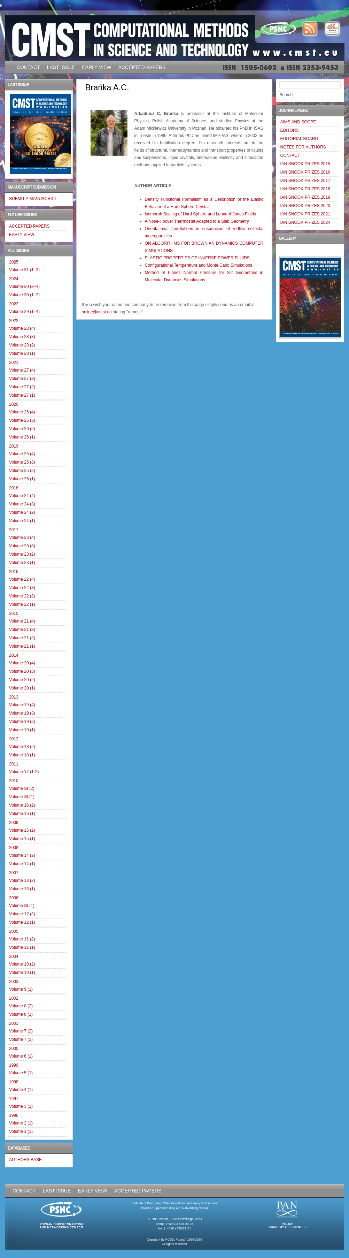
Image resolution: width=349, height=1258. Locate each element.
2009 (13, 822)
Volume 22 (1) (22, 604)
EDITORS (289, 130)
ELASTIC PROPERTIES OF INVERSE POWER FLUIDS (197, 258)
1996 (13, 1115)
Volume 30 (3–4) (24, 286)
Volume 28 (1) (22, 353)
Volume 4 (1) (21, 1089)
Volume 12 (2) (22, 914)
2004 (13, 956)
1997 (13, 1098)
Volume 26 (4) (22, 412)
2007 (13, 872)
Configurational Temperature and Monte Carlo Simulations (199, 265)
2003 (13, 981)
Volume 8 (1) (21, 1014)
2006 (13, 897)
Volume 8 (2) (21, 1006)
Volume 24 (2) (22, 512)
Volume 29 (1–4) (24, 311)
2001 (13, 1023)
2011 (13, 764)
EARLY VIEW (96, 67)
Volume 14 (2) (22, 855)
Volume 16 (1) (22, 813)
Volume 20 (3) (22, 671)
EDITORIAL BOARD (299, 138)
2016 (13, 571)
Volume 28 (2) (22, 345)
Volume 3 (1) (21, 1106)
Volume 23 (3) (22, 545)
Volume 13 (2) (22, 880)
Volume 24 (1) (22, 520)
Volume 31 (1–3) (24, 269)
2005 (13, 931)
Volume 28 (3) (22, 336)
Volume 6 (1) (21, 1056)
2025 (13, 262)
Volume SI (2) (21, 788)
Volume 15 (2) (22, 830)
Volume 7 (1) (21, 1039)
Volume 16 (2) (22, 805)
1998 (13, 1082)
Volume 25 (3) (22, 462)
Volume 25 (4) (22, 453)
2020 (13, 404)
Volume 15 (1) (22, 838)
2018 (13, 488)
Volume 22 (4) (22, 579)
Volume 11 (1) (22, 947)
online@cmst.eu (97, 312)
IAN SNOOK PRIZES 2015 (305, 163)
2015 (13, 613)
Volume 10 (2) (22, 964)
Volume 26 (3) (22, 420)
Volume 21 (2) (22, 637)
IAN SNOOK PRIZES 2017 (305, 180)
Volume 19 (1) (22, 729)
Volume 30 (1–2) (24, 294)
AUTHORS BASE (25, 1159)
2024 (13, 278)
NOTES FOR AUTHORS (303, 147)
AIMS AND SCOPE (298, 122)
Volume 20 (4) (22, 663)
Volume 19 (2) (22, 721)
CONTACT (28, 67)
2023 (13, 304)
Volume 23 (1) (22, 562)
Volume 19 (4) (22, 704)
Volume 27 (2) (22, 386)
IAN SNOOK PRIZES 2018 (305, 188)
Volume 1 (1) (21, 1131)
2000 (13, 1048)
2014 (13, 655)
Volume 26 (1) (22, 437)
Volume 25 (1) (22, 478)
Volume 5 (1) (21, 1072)
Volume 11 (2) (22, 939)
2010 (13, 780)
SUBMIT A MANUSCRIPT (33, 198)
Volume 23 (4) (22, 537)
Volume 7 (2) (21, 1031)
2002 (13, 998)
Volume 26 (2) (22, 428)
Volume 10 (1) (22, 972)
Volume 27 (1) (22, 395)
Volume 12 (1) (22, 922)
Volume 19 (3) (22, 713)
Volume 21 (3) (22, 629)
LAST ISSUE (61, 67)
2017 (13, 529)
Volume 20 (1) (22, 688)
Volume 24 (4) (22, 495)
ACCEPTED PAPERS (142, 67)
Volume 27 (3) (22, 378)
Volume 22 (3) (22, 587)
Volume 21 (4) (22, 621)
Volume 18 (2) (22, 746)
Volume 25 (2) (22, 470)
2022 (13, 320)
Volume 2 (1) (21, 1123)
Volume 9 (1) (21, 989)
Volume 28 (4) (22, 328)
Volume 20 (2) (22, 679)
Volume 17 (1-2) (24, 771)
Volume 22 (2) (22, 596)
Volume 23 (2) (22, 554)
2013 (13, 697)
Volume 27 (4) (22, 370)
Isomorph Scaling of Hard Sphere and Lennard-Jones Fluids (200, 214)
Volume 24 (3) (22, 504)
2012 (13, 739)
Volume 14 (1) (22, 863)
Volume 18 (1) (22, 755)
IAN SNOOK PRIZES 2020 (305, 205)
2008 (13, 847)
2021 (13, 362)
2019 (13, 446)
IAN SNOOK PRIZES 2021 (305, 214)
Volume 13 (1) (22, 888)
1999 (13, 1065)
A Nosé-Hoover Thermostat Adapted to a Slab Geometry (197, 221)
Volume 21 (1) (22, 646)
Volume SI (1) (21, 796)
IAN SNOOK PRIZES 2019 (305, 197)
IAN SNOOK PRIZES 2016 (305, 172)
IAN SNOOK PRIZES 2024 (305, 222)
